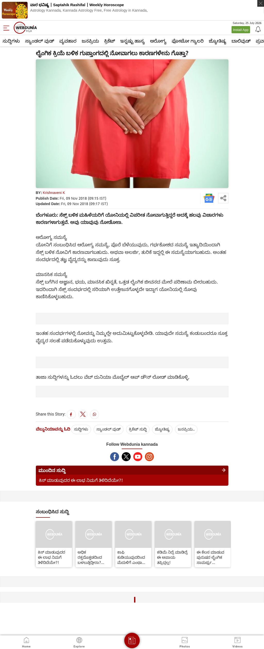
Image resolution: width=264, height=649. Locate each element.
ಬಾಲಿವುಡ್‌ (241, 41)
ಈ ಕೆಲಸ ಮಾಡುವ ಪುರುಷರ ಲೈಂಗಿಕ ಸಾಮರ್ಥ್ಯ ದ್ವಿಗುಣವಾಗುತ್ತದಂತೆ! (212, 557)
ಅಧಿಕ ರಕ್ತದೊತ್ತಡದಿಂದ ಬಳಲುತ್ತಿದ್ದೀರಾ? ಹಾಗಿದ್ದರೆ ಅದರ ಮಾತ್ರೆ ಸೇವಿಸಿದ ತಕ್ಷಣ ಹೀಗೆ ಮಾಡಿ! (92, 557)
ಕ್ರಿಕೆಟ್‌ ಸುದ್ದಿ (138, 429)
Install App (241, 29)
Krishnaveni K (54, 192)
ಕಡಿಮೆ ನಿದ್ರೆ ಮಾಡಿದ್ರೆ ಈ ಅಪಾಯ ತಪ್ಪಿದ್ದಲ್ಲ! (172, 557)
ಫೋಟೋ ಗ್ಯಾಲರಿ (188, 41)
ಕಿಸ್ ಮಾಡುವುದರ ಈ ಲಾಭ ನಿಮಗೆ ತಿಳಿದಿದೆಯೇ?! (81, 480)
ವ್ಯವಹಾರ (68, 41)
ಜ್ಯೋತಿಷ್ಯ (217, 41)
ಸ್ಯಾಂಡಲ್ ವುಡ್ (39, 41)
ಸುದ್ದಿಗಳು (11, 41)
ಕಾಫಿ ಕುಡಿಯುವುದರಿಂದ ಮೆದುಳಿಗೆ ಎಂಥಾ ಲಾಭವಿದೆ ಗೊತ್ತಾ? (131, 557)
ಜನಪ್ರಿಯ (90, 41)
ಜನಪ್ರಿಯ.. (186, 429)
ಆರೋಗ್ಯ (158, 41)
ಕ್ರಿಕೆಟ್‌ (109, 41)
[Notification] (257, 29)
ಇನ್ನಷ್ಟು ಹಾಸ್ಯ (132, 41)
